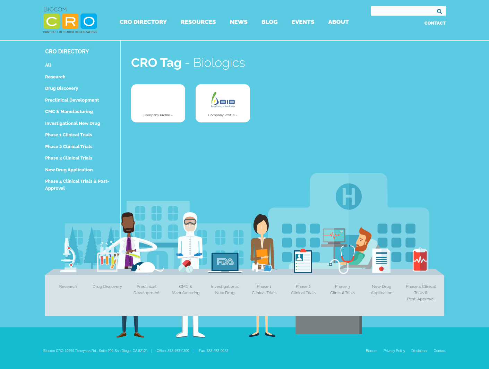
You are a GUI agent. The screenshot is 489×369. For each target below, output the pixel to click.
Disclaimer (419, 351)
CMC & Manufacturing (69, 111)
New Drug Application (69, 169)
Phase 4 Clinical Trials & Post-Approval (421, 292)
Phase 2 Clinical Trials (68, 146)
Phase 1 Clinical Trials (68, 134)
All (48, 65)
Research (55, 76)
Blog (269, 21)
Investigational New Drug (72, 123)
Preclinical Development (72, 100)
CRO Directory (143, 21)
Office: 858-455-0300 (173, 351)
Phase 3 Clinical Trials (68, 158)
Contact (435, 23)
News (239, 21)
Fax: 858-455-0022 (214, 351)
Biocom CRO (70, 20)
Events (303, 21)
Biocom (371, 351)
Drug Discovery (61, 88)
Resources (198, 21)
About (338, 21)
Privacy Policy (394, 351)
